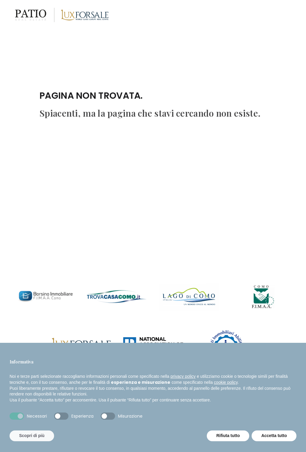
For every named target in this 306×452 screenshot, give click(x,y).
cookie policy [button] (226, 382)
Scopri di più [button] (32, 435)
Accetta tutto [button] (274, 435)
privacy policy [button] (183, 376)
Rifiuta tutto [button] (228, 435)
